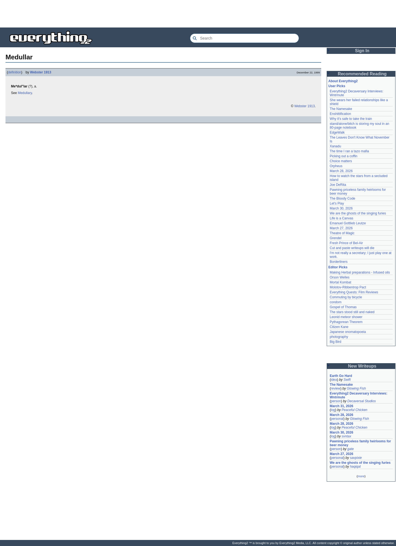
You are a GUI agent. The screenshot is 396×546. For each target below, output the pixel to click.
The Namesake (341, 109)
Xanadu (335, 146)
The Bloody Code (342, 198)
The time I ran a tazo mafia (349, 151)
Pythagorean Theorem (346, 322)
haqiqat (355, 466)
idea (334, 380)
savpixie (356, 458)
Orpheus (336, 166)
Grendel (336, 238)
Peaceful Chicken (354, 410)
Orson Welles (340, 277)
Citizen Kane (339, 327)
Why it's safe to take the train (351, 119)
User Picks (336, 86)
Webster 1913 (40, 72)
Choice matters (341, 161)
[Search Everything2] (244, 38)
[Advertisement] (198, 13)
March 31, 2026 (341, 406)
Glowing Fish (356, 388)
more (361, 476)
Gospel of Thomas (343, 307)
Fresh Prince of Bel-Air (346, 243)
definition (14, 72)
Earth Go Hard (341, 376)
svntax (346, 436)
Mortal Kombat (340, 282)
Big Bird (335, 342)
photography (339, 337)
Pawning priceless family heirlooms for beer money (360, 443)
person (336, 401)
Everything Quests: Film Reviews (354, 292)
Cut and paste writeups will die (352, 248)
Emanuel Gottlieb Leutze (348, 223)
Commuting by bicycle (346, 297)
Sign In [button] (362, 50)
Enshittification (340, 114)
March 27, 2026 (341, 228)
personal (337, 419)
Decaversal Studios (361, 401)
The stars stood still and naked (352, 312)
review (335, 388)
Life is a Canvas (341, 218)
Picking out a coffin (344, 156)
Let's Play (337, 203)
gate (350, 449)
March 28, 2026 (341, 171)
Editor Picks (337, 267)
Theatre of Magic (342, 233)
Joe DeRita (338, 185)
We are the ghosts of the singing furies (358, 213)
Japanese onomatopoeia (348, 332)
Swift (347, 380)
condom (336, 302)
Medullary (25, 93)
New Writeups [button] (362, 366)
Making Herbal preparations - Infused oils (360, 272)
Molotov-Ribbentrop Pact (348, 287)
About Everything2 (343, 81)
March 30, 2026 (341, 208)
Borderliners (339, 262)
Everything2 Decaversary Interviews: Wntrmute (358, 395)
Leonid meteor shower (346, 317)
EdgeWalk (337, 132)
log (333, 410)
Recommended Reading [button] (362, 73)
